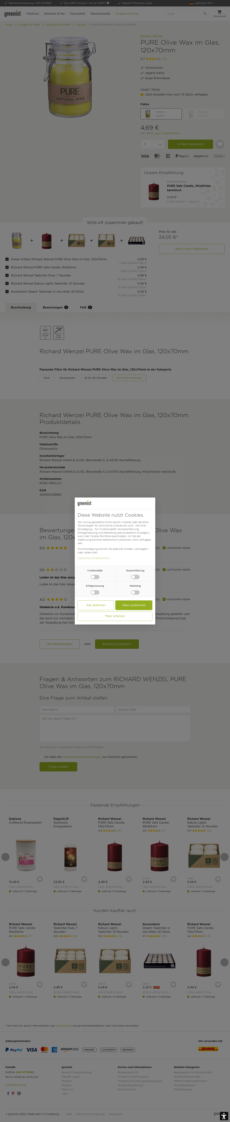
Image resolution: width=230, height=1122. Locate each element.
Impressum (84, 558)
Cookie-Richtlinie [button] (100, 536)
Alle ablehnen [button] (95, 605)
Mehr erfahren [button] (115, 616)
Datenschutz (101, 558)
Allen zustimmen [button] (134, 605)
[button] (224, 1116)
